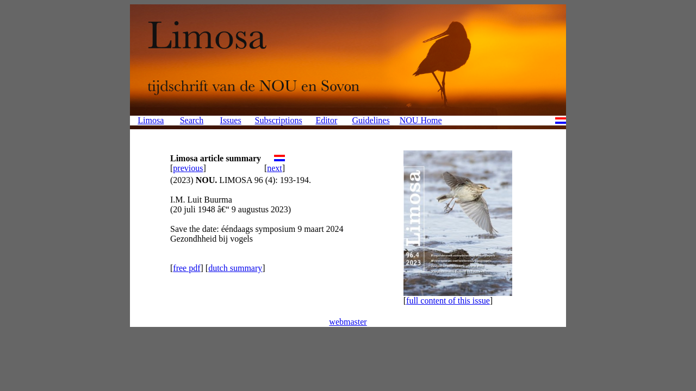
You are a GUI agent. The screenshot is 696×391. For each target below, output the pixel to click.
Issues (230, 120)
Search (192, 120)
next (274, 168)
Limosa (151, 120)
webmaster (347, 321)
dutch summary (235, 268)
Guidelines (370, 120)
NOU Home (421, 120)
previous (188, 168)
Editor (326, 120)
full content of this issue (448, 300)
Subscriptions (278, 120)
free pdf (186, 268)
